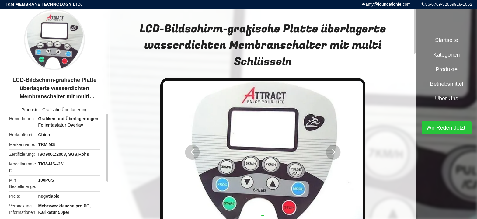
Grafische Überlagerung (65, 109)
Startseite (446, 40)
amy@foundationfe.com (388, 4)
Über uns (446, 99)
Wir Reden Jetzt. (446, 128)
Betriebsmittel (446, 84)
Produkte (29, 109)
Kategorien (446, 55)
